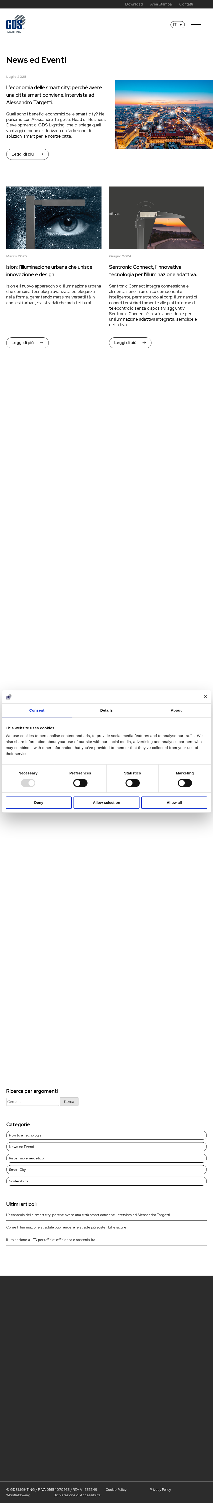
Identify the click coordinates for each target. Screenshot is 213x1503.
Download (134, 4)
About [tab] (176, 710)
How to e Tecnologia (25, 1135)
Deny (38, 803)
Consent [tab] (36, 710)
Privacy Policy (160, 1489)
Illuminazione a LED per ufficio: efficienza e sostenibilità (50, 1239)
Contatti (186, 4)
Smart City (17, 1169)
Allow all (174, 803)
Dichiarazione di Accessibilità (77, 1495)
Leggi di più (28, 154)
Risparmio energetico (26, 1158)
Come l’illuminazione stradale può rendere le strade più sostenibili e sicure (66, 1227)
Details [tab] (106, 710)
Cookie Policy (116, 1489)
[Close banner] (205, 697)
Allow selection (106, 803)
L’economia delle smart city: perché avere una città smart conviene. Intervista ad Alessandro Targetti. (54, 95)
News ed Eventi (21, 1146)
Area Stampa (161, 4)
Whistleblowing (18, 1495)
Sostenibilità (18, 1181)
